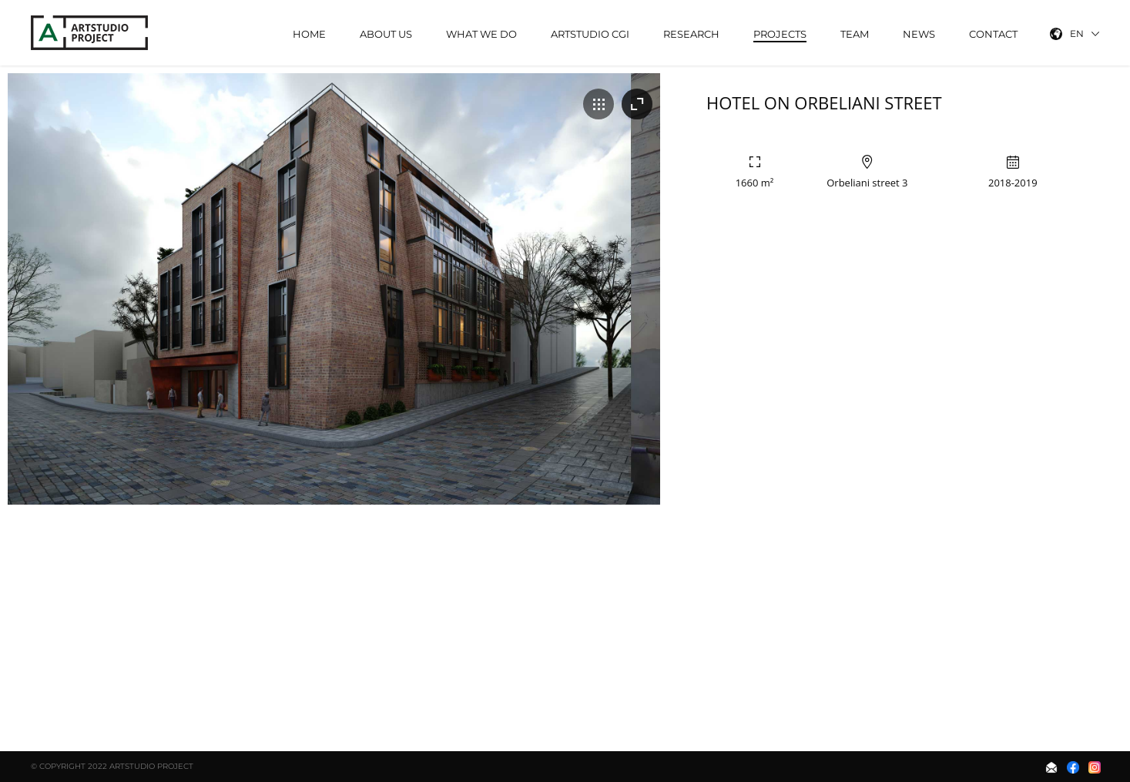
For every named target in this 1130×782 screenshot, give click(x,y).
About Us (386, 34)
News (919, 34)
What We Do (481, 34)
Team (854, 34)
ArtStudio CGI (590, 34)
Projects (779, 34)
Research (691, 34)
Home (309, 34)
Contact (993, 34)
